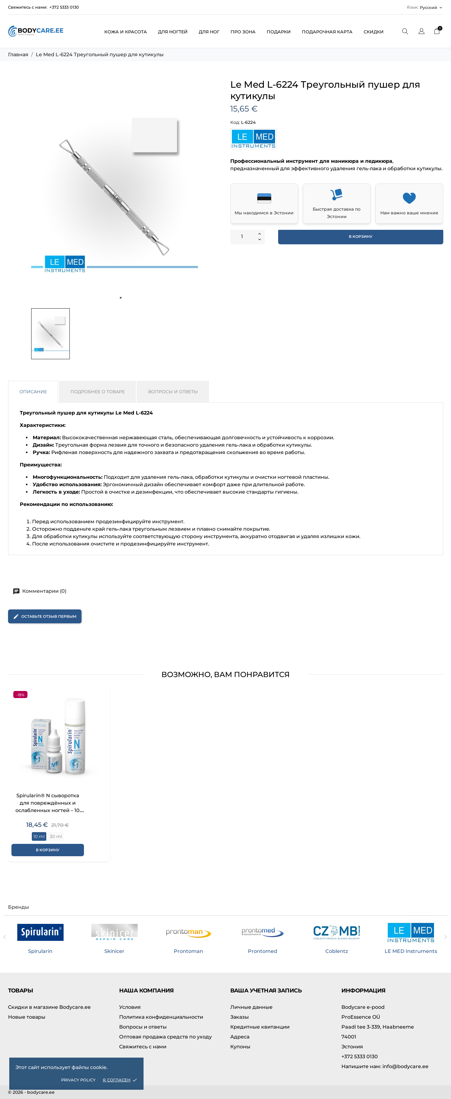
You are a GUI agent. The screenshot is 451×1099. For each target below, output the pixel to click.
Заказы (239, 1017)
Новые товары (26, 1017)
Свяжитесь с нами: (27, 7)
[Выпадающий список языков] (421, 32)
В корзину (360, 236)
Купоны (240, 1047)
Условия (130, 1007)
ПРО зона (243, 32)
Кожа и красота (125, 32)
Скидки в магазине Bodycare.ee (49, 1007)
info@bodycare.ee (384, 1066)
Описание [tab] (33, 391)
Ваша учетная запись (266, 990)
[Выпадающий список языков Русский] (431, 7)
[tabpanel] (114, 192)
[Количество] (242, 236)
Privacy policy (78, 1079)
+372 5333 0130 (64, 7)
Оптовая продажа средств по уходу (165, 1037)
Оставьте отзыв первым (45, 616)
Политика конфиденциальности (161, 1017)
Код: (235, 122)
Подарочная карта (327, 32)
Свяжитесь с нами (142, 1047)
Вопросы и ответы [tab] (173, 391)
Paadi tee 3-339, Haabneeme (377, 1027)
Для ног (209, 32)
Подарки (279, 32)
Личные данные (251, 1007)
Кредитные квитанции (260, 1027)
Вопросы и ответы (143, 1027)
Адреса (239, 1037)
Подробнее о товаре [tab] (97, 391)
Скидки (374, 32)
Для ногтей (173, 32)
